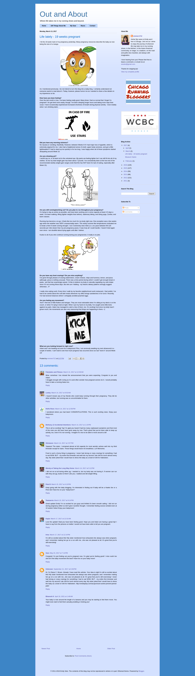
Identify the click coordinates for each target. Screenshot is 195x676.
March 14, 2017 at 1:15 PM (81, 425)
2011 (126, 181)
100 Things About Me (58, 26)
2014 (126, 171)
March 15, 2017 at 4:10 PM (61, 484)
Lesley (48, 393)
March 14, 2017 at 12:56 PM (65, 409)
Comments (127, 212)
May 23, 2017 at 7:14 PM (59, 553)
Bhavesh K (50, 596)
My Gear (73, 26)
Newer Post (46, 648)
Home (44, 26)
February (129, 161)
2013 (126, 174)
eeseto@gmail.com (128, 64)
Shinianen (49, 443)
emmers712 (137, 36)
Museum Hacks (130, 157)
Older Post (111, 648)
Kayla (48, 519)
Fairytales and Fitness (54, 372)
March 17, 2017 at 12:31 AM (61, 519)
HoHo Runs (50, 409)
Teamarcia (49, 500)
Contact (92, 26)
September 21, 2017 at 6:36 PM (65, 569)
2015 (126, 168)
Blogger (141, 671)
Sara (47, 553)
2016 (126, 165)
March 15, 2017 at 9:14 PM (63, 500)
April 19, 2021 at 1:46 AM (64, 596)
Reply (48, 385)
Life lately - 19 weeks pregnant (136, 154)
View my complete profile (130, 72)
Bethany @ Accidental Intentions (58, 425)
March (128, 151)
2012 (126, 178)
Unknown (49, 569)
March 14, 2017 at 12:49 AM (73, 372)
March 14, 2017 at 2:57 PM (63, 443)
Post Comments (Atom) (83, 656)
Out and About (63, 14)
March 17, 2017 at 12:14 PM (60, 535)
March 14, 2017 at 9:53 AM (61, 393)
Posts (126, 208)
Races (83, 26)
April (127, 148)
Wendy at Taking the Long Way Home (60, 468)
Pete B (48, 484)
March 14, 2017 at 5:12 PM (84, 468)
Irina (47, 535)
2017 (126, 145)
